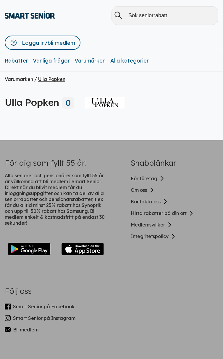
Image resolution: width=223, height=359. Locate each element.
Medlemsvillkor (151, 225)
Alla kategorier (129, 60)
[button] (42, 43)
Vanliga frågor (51, 60)
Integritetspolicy (153, 236)
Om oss (142, 190)
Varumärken (90, 60)
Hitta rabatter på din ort (162, 213)
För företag (147, 178)
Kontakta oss (149, 202)
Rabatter (16, 60)
